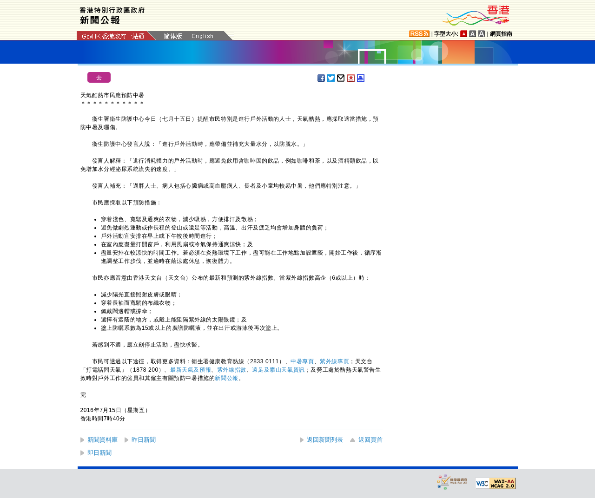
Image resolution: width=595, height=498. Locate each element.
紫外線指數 (231, 370)
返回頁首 (370, 439)
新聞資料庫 (102, 439)
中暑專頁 (302, 361)
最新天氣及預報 (190, 370)
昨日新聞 (144, 439)
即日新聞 (99, 452)
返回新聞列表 (325, 439)
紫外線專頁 (334, 361)
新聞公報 (226, 378)
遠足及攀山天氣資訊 (278, 370)
